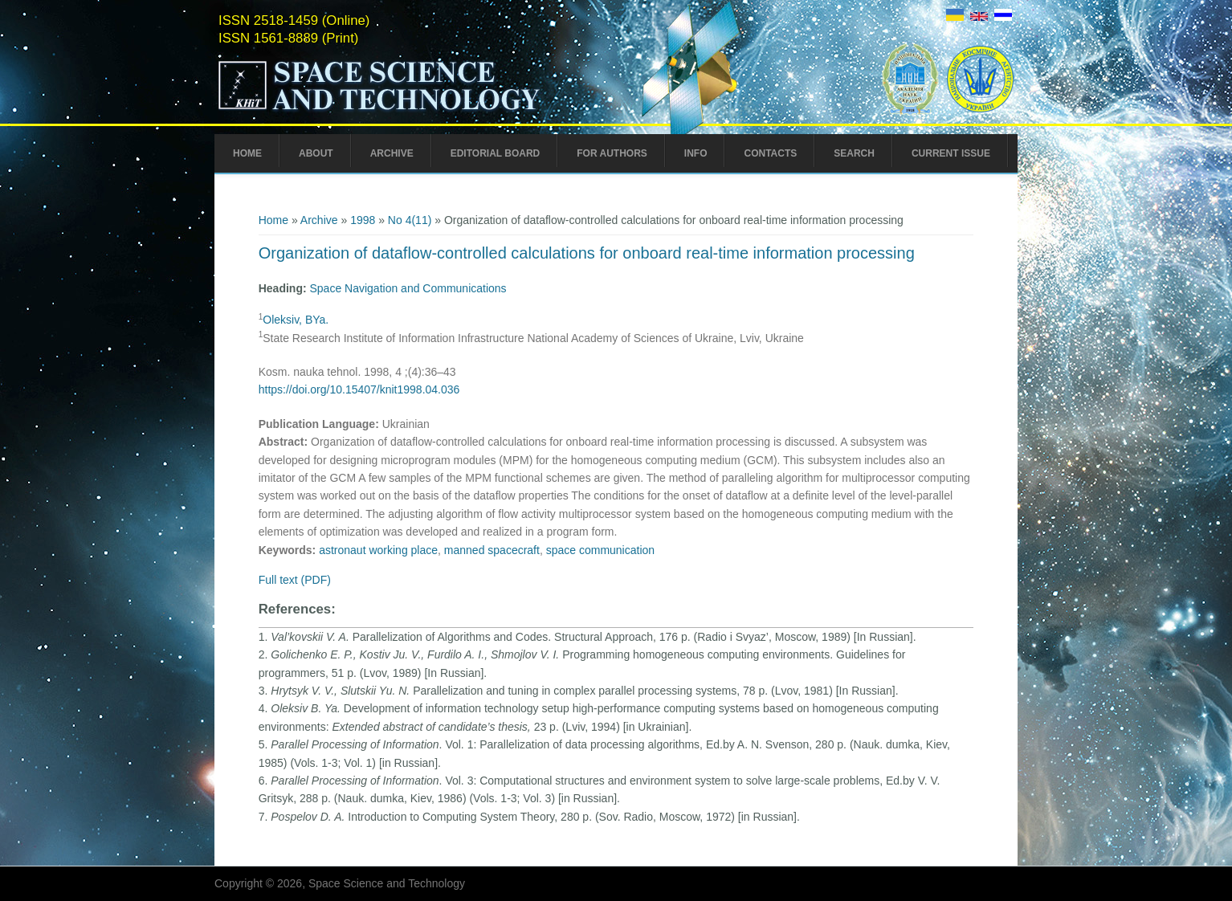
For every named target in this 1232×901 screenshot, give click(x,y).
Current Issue (951, 153)
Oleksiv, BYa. (295, 319)
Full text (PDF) (295, 579)
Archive (392, 153)
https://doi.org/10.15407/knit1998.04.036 (359, 389)
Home (247, 153)
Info (696, 153)
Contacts (770, 153)
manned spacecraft (492, 550)
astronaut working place (378, 550)
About (316, 153)
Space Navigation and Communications (407, 288)
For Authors (612, 153)
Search (854, 153)
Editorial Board (496, 153)
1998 (362, 220)
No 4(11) (409, 220)
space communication (600, 550)
